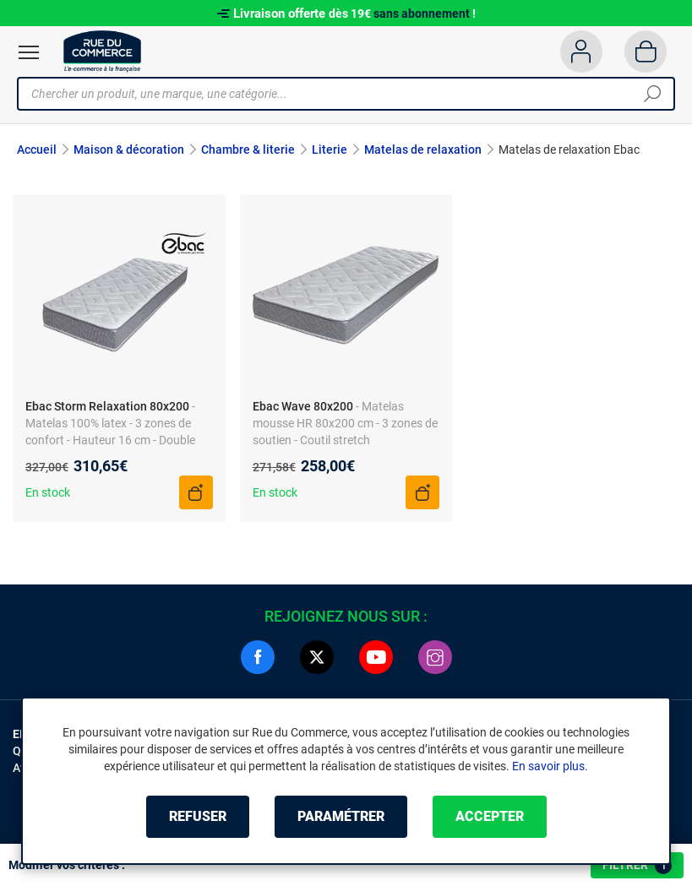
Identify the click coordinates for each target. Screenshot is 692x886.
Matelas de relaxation (423, 149)
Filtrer (637, 865)
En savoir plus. (550, 766)
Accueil (37, 149)
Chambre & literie (248, 149)
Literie (329, 149)
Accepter (489, 816)
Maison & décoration (129, 149)
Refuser (197, 816)
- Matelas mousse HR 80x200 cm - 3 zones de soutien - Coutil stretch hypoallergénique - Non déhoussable (345, 440)
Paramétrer (340, 816)
